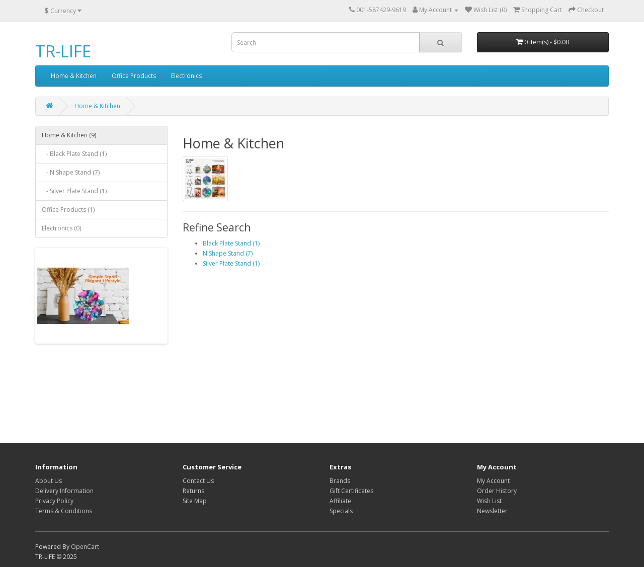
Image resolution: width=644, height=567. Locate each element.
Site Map (195, 501)
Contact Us (198, 480)
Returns (193, 491)
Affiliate (340, 501)
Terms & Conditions (63, 511)
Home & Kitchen (74, 75)
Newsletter (492, 511)
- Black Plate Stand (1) (74, 153)
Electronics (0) (61, 228)
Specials (341, 511)
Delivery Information (64, 491)
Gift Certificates (351, 491)
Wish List (489, 501)
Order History (497, 491)
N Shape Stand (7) (228, 253)
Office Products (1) (68, 209)
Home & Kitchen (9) (69, 135)
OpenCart (85, 546)
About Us (48, 480)
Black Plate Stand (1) (231, 243)
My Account (493, 480)
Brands (340, 480)
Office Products (134, 75)
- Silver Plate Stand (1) (74, 191)
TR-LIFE (63, 51)
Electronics (186, 75)
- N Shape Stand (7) (71, 172)
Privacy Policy (54, 501)
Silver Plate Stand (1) (231, 263)
